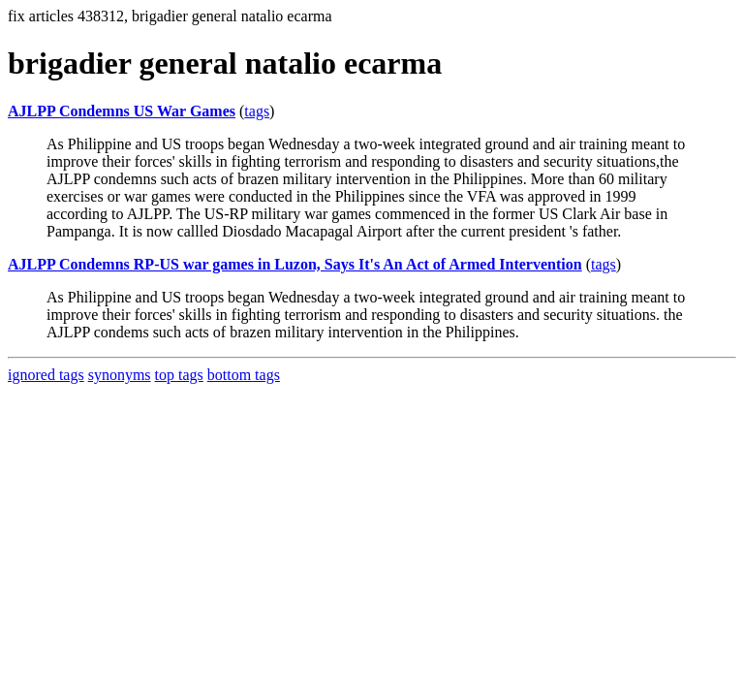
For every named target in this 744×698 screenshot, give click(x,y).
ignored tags (46, 374)
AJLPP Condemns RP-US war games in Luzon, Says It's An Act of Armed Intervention (295, 264)
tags (256, 111)
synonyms (119, 374)
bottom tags (243, 374)
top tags (179, 374)
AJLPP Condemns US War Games (121, 111)
